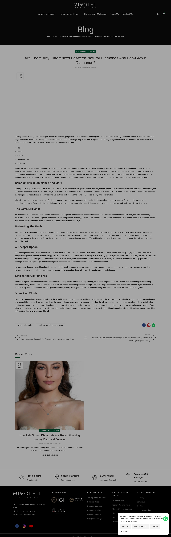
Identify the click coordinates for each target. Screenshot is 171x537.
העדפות (155, 526)
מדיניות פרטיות (124, 531)
